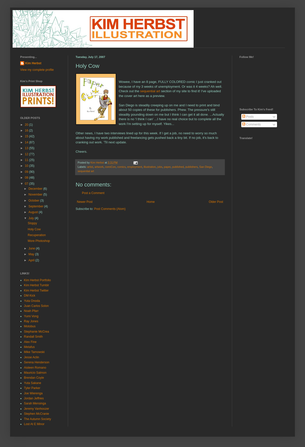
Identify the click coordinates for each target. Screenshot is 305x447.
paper (167, 166)
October (34, 200)
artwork (99, 166)
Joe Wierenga (33, 393)
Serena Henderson (36, 362)
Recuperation (37, 235)
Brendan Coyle (34, 377)
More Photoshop (39, 241)
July (31, 218)
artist (90, 166)
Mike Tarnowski (34, 352)
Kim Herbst (97, 162)
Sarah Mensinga (35, 403)
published (178, 166)
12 (27, 154)
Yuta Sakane (32, 383)
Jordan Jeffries (34, 398)
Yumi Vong (31, 316)
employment (134, 166)
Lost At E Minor (34, 424)
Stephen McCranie (36, 414)
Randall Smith (33, 336)
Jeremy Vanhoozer (36, 408)
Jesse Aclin (31, 357)
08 (27, 177)
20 (27, 124)
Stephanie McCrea (36, 331)
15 (27, 136)
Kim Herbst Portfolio (37, 280)
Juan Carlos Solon (36, 306)
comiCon (110, 166)
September (36, 206)
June (32, 248)
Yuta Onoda (32, 301)
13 (27, 148)
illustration (150, 166)
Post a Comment (93, 193)
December (35, 188)
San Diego (205, 166)
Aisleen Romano (35, 367)
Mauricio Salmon (35, 372)
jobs (159, 166)
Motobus (30, 326)
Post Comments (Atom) (110, 209)
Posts (248, 116)
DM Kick (29, 295)
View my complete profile (37, 70)
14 (27, 142)
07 (27, 183)
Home (151, 202)
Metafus (29, 347)
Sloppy (32, 223)
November (35, 194)
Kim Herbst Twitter (36, 290)
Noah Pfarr (31, 311)
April (31, 260)
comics (121, 166)
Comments (251, 124)
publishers (191, 166)
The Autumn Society (37, 419)
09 (27, 172)
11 (27, 160)
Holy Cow (34, 229)
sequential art (150, 91)
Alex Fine (30, 342)
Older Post (216, 202)
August (33, 212)
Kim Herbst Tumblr (36, 285)
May (31, 254)
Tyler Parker (32, 388)
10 (27, 166)
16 (27, 130)
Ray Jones (31, 321)
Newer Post (85, 202)
